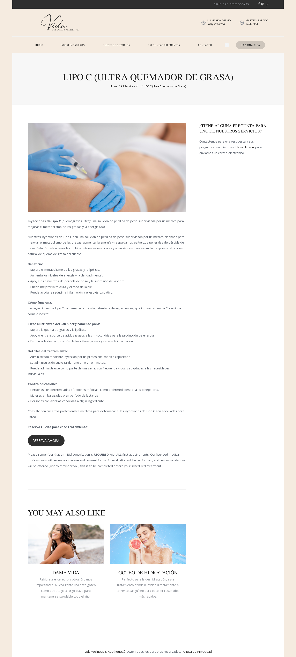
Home (113, 86)
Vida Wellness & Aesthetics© (105, 651)
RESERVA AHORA (46, 440)
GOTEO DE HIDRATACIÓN (148, 572)
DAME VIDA (65, 572)
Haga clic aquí (244, 147)
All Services (128, 86)
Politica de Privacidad (197, 651)
